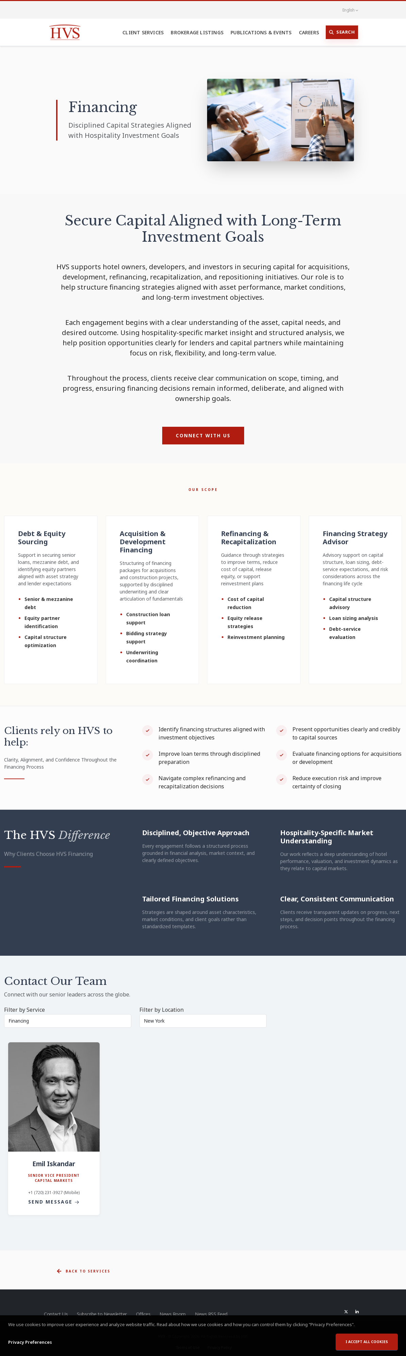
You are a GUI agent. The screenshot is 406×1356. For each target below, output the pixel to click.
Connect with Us (203, 435)
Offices (143, 1314)
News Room (173, 1314)
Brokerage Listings (197, 32)
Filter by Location (161, 1009)
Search (342, 32)
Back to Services (83, 1271)
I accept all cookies (366, 1342)
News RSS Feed (213, 1314)
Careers (309, 32)
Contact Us (55, 1314)
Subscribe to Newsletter (102, 1314)
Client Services (143, 32)
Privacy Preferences (30, 1342)
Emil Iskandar (53, 1163)
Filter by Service (24, 1009)
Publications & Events (261, 32)
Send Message (53, 1201)
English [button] (346, 10)
